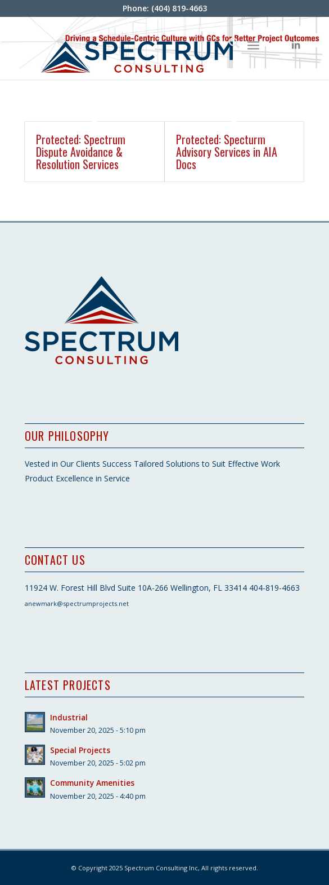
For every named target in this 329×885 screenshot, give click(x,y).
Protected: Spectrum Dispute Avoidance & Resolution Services (80, 151)
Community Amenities (92, 782)
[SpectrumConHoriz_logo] (137, 47)
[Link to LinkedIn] (295, 44)
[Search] (229, 44)
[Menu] (253, 44)
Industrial (69, 717)
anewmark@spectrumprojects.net (77, 603)
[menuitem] (229, 44)
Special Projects (80, 750)
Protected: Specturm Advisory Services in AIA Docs (226, 151)
